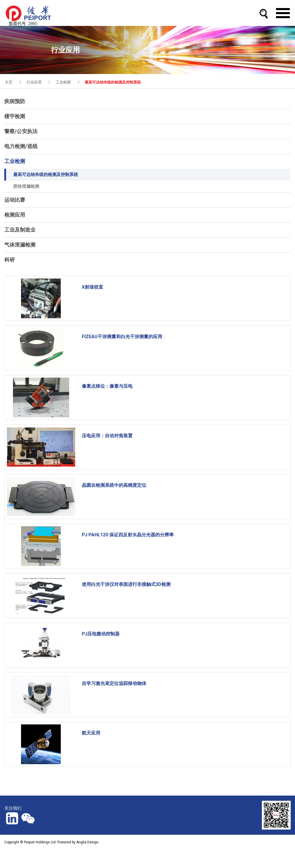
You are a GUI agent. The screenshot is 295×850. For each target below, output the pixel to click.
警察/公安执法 (20, 131)
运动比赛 (14, 200)
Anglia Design (87, 842)
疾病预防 (14, 101)
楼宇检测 (14, 116)
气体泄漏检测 (19, 245)
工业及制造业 (19, 230)
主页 (8, 82)
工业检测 (63, 82)
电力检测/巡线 (20, 146)
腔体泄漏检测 (26, 186)
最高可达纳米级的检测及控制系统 (113, 82)
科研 (9, 260)
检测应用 (14, 215)
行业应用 (34, 82)
